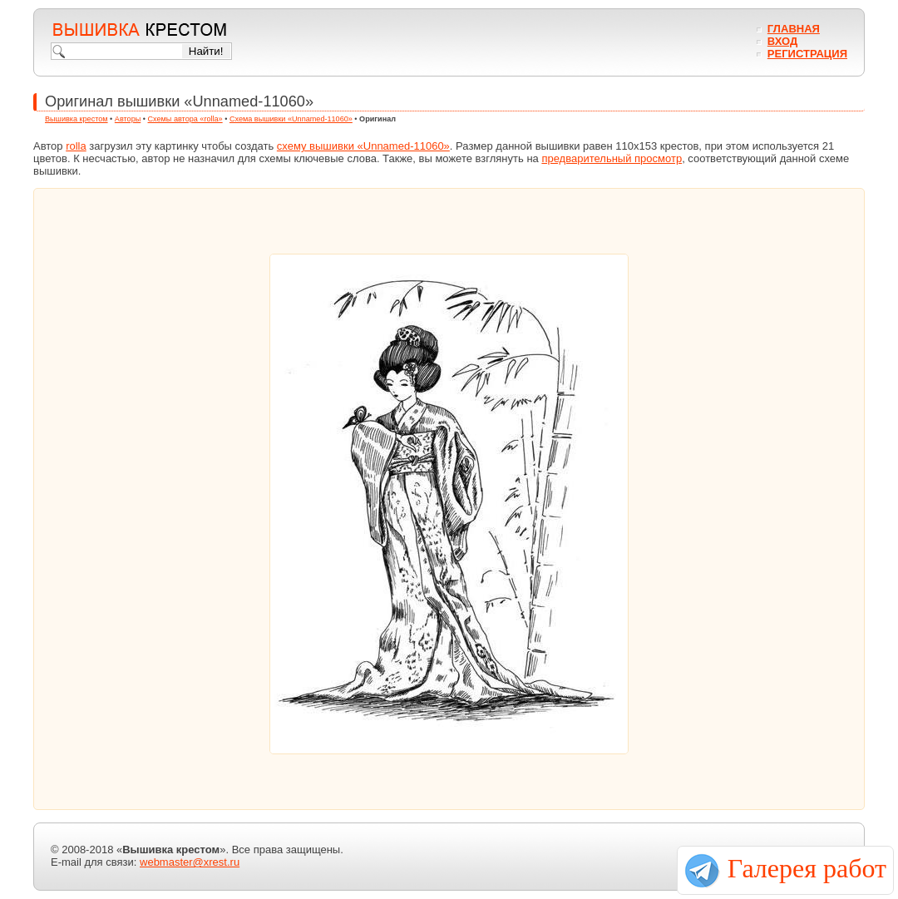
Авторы (128, 119)
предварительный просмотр (611, 158)
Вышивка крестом (76, 119)
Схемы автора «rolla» (185, 119)
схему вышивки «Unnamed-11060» (363, 146)
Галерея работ (807, 868)
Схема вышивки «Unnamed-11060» (291, 119)
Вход (782, 41)
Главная (793, 28)
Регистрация (807, 53)
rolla (76, 146)
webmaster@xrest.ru (189, 862)
